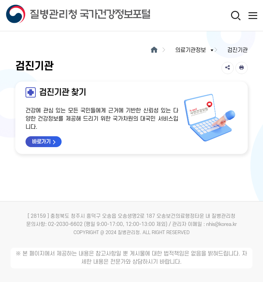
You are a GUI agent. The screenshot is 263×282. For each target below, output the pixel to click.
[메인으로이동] (154, 50)
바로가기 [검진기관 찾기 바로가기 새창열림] (41, 142)
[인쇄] (241, 68)
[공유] (227, 68)
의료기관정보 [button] (195, 50)
